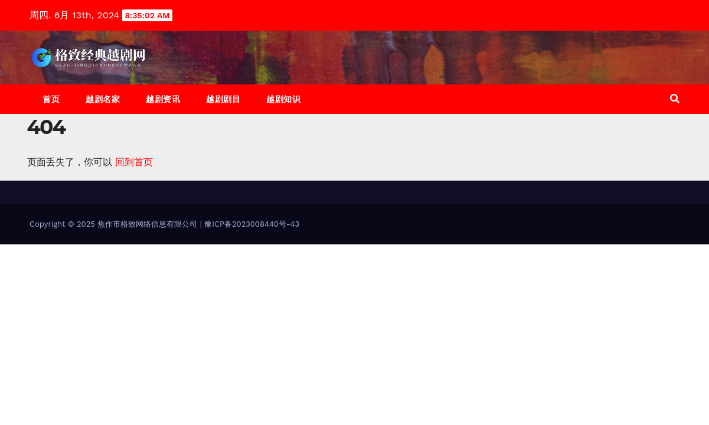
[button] (674, 98)
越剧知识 (283, 99)
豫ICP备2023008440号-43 (251, 224)
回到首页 (134, 162)
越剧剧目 (223, 99)
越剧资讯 (163, 99)
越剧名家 (103, 99)
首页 (51, 99)
